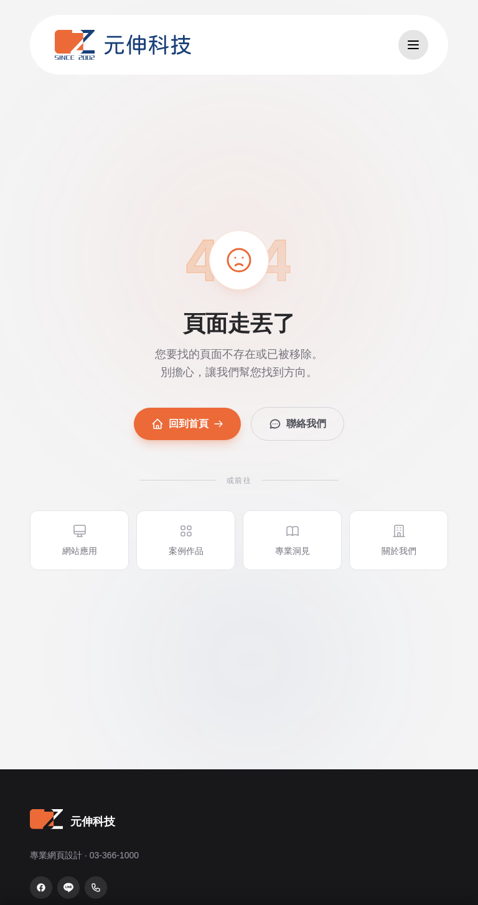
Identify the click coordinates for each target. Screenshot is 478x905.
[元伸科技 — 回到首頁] (123, 45)
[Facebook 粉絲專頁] (41, 887)
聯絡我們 (297, 424)
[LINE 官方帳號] (68, 887)
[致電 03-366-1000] (96, 887)
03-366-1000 (114, 855)
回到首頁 (187, 424)
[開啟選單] (413, 45)
